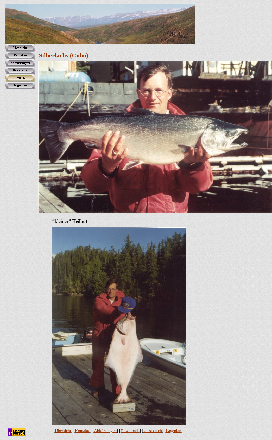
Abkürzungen (105, 431)
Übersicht (63, 431)
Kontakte (82, 431)
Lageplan (173, 431)
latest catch (152, 431)
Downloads (130, 431)
